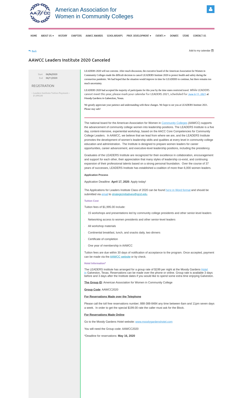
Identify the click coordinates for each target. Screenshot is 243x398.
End (41, 77)
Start (40, 74)
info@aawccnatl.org (144, 365)
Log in (210, 9)
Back (34, 50)
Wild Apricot (178, 394)
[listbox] (201, 51)
